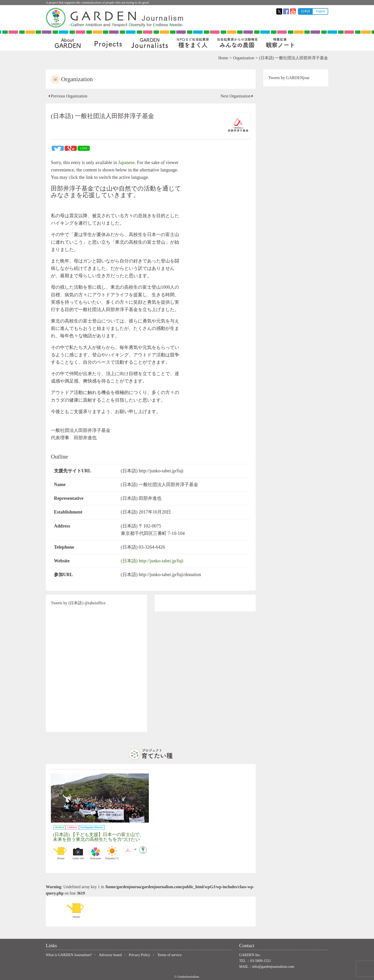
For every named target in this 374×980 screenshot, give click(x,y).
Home (223, 58)
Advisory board (110, 955)
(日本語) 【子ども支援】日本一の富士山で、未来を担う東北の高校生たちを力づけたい (98, 837)
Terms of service (169, 955)
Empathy (112, 853)
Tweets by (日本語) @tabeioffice (78, 603)
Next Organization (237, 96)
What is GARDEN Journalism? (69, 955)
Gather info (78, 853)
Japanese (126, 162)
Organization (243, 58)
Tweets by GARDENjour (289, 78)
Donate (61, 853)
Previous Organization (67, 96)
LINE (83, 148)
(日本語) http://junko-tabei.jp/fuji (152, 560)
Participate (96, 853)
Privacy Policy (139, 955)
